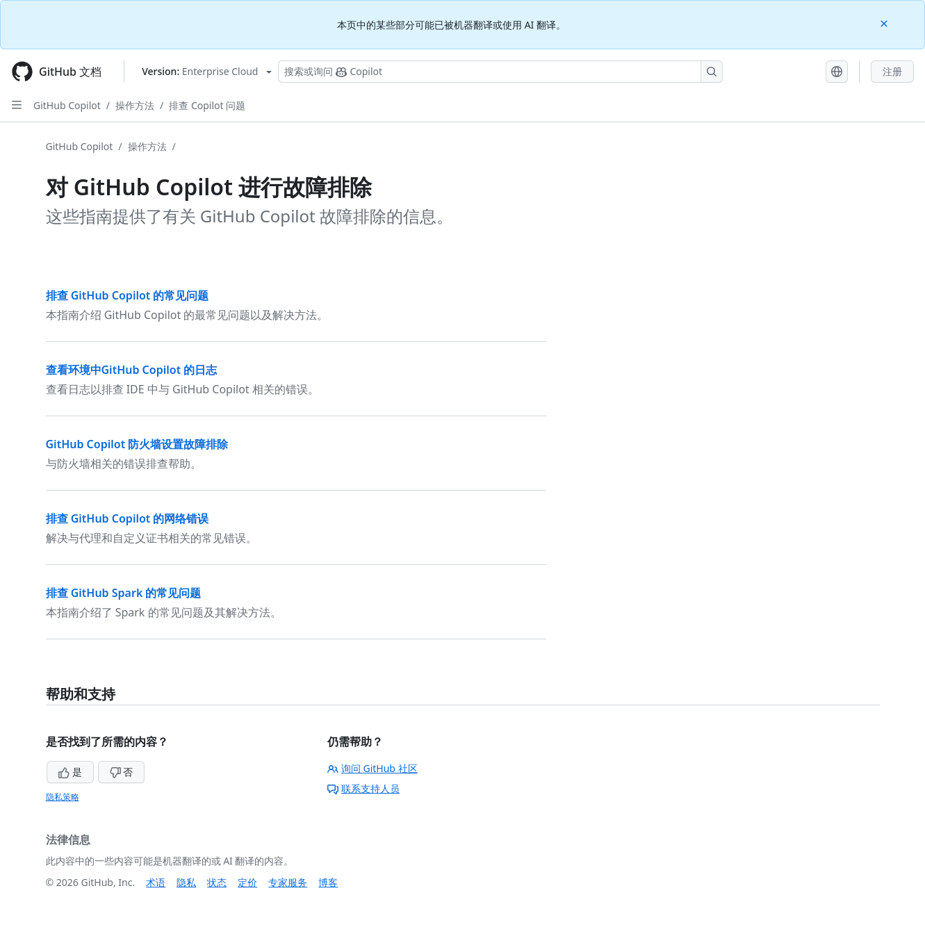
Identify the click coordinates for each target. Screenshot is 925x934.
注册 (892, 71)
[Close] (885, 23)
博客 (328, 882)
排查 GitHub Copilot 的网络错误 (127, 518)
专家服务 (287, 882)
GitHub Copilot (67, 105)
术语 (155, 882)
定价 (247, 882)
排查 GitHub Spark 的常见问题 (124, 592)
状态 (217, 882)
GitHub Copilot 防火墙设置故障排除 (137, 444)
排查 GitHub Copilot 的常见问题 (127, 295)
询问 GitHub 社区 (372, 768)
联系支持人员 (363, 788)
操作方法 (134, 105)
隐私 (186, 882)
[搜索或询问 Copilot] (500, 71)
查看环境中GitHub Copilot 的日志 (132, 369)
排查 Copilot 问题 (207, 105)
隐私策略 (62, 797)
